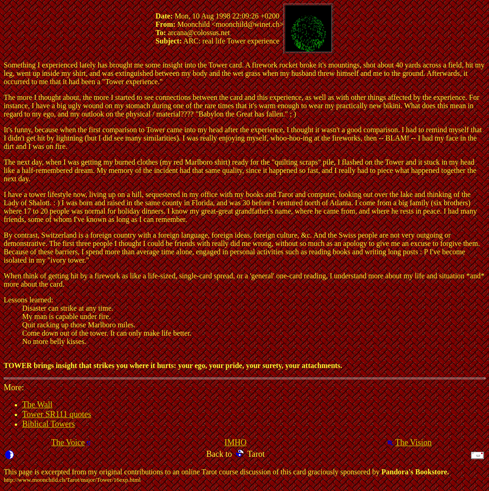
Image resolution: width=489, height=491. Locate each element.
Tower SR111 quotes (56, 414)
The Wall (37, 404)
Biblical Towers (48, 424)
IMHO (235, 442)
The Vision (413, 442)
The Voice (68, 442)
